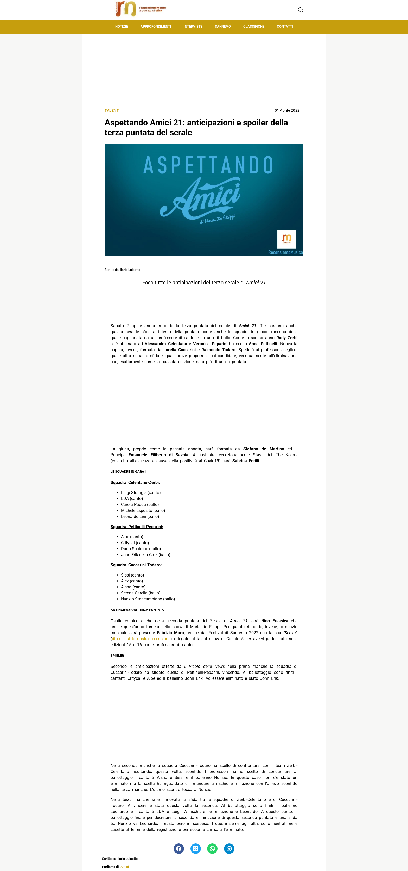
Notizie (121, 26)
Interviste (193, 26)
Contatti (285, 26)
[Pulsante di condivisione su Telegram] (229, 848)
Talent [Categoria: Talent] (112, 110)
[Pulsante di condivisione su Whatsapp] (212, 848)
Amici (124, 867)
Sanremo (223, 26)
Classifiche (253, 26)
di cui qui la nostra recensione (141, 638)
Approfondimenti (156, 26)
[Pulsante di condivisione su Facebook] (179, 848)
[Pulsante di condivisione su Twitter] (195, 848)
